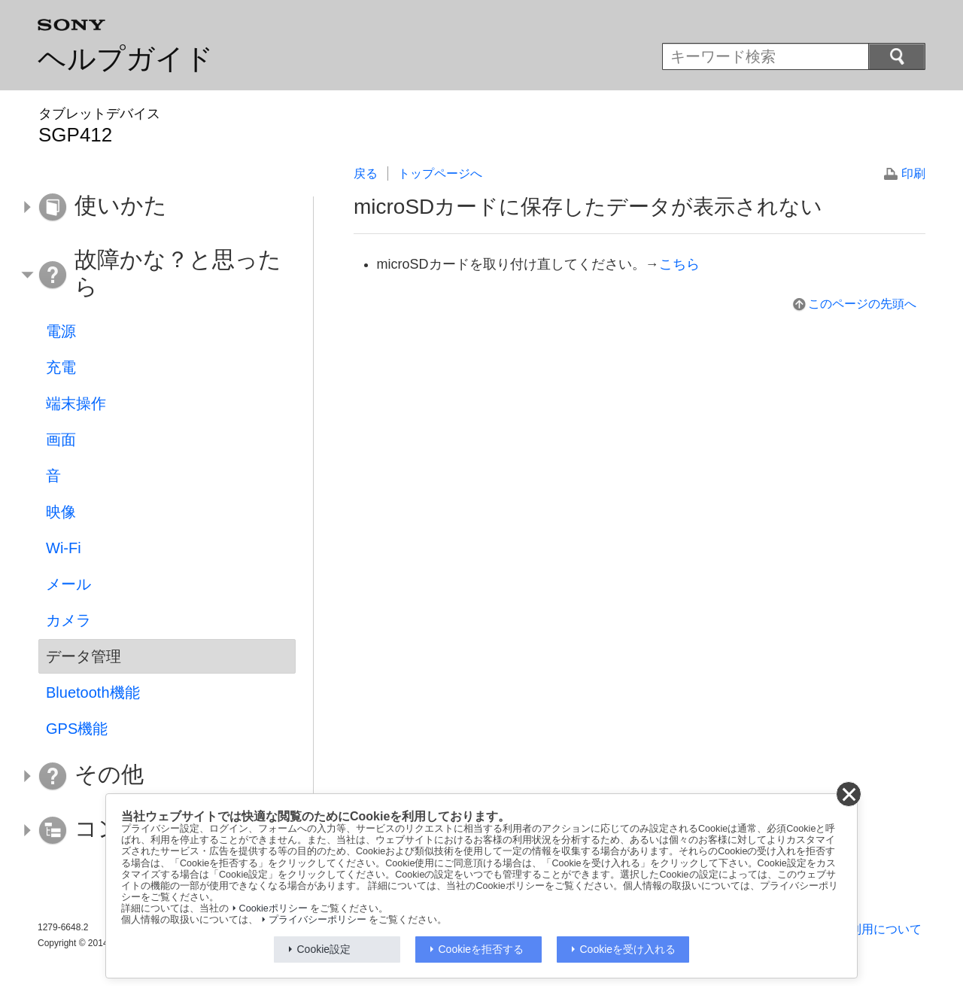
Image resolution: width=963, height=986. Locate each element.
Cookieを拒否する (481, 949)
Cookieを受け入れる (628, 949)
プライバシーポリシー (317, 919)
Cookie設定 (324, 949)
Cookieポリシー (273, 908)
